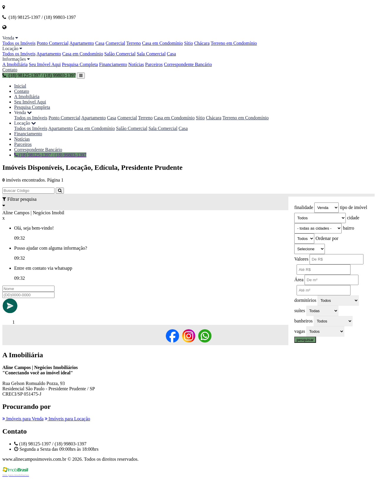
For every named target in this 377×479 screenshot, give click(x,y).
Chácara (201, 43)
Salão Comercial (119, 53)
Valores (301, 258)
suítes (299, 310)
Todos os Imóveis (19, 43)
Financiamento (113, 64)
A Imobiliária (15, 64)
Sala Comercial (151, 53)
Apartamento (82, 43)
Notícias (136, 64)
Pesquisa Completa (80, 64)
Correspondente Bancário (188, 64)
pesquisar (305, 340)
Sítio (188, 43)
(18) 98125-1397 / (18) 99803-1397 (39, 75)
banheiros (303, 320)
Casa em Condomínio (162, 43)
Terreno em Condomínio (234, 43)
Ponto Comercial (53, 43)
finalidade (303, 207)
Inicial (20, 85)
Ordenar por (326, 238)
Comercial (115, 43)
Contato (9, 69)
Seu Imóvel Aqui (45, 64)
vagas (299, 331)
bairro (348, 228)
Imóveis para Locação (67, 418)
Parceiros (154, 64)
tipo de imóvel (353, 207)
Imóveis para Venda (23, 418)
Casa (99, 43)
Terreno (133, 43)
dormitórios (305, 300)
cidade (353, 217)
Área (298, 279)
